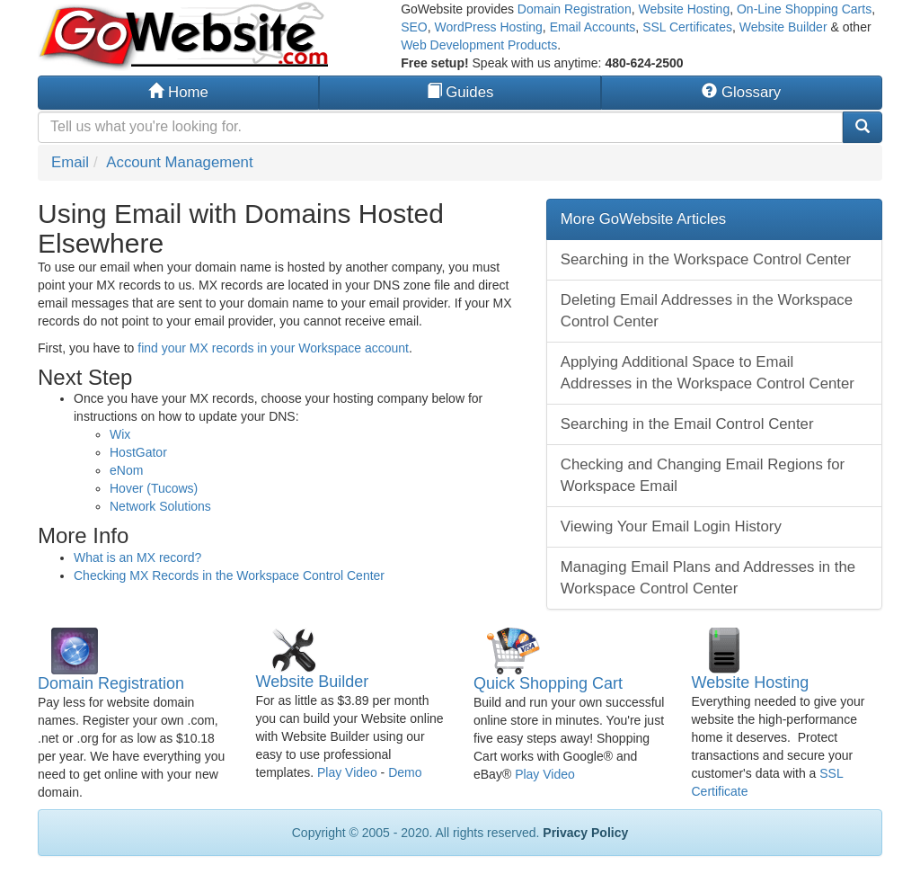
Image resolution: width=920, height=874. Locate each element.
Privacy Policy (585, 832)
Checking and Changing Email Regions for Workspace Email (703, 475)
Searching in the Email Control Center (687, 424)
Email (70, 162)
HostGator (138, 452)
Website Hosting (684, 9)
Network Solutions (160, 506)
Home (178, 92)
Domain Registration (575, 9)
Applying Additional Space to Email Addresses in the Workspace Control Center (707, 372)
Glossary (741, 92)
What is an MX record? (137, 557)
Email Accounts (593, 27)
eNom (126, 470)
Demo (404, 772)
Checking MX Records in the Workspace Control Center (229, 575)
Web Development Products (479, 45)
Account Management (179, 162)
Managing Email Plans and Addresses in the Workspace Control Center (708, 577)
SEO (414, 27)
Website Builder (783, 27)
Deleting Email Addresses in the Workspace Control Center (707, 310)
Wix (120, 434)
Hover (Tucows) (154, 488)
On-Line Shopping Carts (804, 9)
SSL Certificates (687, 27)
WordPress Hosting (489, 27)
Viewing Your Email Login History (671, 526)
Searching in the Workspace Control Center (706, 259)
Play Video (347, 772)
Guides (460, 92)
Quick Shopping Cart (548, 683)
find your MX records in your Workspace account (273, 348)
